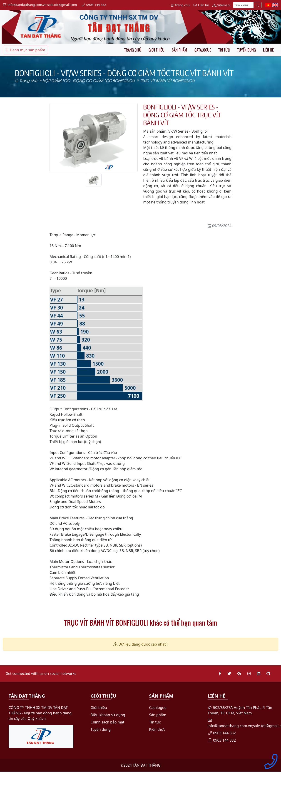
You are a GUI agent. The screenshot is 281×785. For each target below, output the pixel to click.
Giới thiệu (156, 50)
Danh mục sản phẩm (25, 49)
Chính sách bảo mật (107, 722)
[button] (56, 137)
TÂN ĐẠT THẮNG (147, 765)
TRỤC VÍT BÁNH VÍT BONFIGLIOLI (167, 80)
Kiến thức (157, 729)
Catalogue (202, 50)
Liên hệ (268, 50)
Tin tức (224, 50)
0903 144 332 (222, 733)
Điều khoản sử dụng (108, 714)
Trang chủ (132, 50)
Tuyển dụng (246, 50)
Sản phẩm (179, 50)
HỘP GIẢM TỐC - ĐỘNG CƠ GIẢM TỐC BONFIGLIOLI (88, 80)
